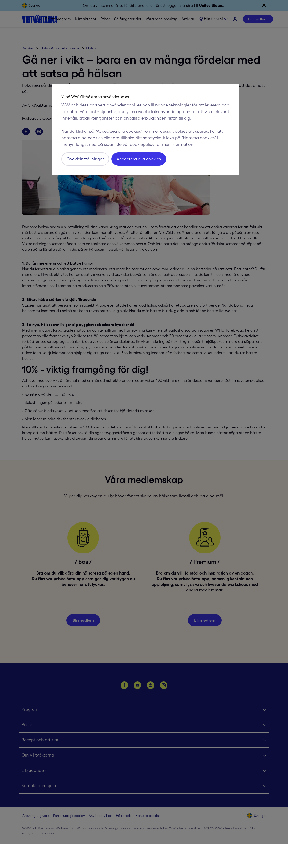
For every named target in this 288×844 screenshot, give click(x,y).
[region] (145, 129)
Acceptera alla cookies (139, 159)
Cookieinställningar (85, 159)
